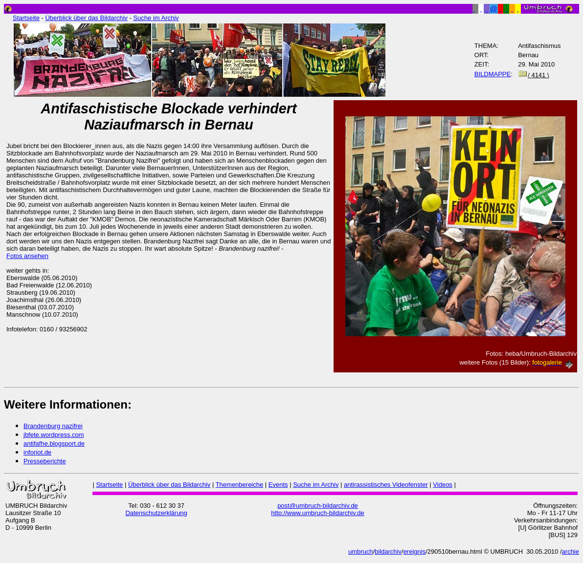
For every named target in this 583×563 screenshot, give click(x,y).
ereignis (415, 551)
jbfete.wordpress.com (53, 434)
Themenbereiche (240, 484)
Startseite (26, 18)
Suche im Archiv (156, 18)
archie (570, 551)
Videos (442, 484)
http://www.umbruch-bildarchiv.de (317, 513)
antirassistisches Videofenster (386, 484)
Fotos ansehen (27, 256)
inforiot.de (37, 452)
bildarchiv (388, 551)
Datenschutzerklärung (156, 513)
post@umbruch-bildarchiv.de (317, 505)
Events (278, 484)
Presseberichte (44, 461)
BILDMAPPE (492, 74)
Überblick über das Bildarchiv (86, 18)
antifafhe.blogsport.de (54, 443)
